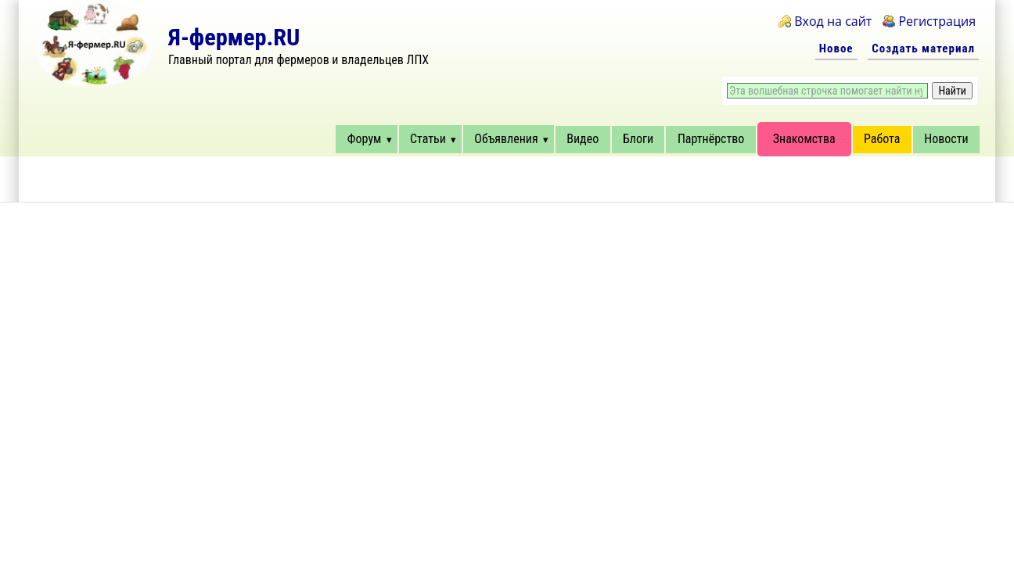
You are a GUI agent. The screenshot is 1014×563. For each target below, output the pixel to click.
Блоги (638, 138)
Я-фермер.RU (234, 37)
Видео (582, 138)
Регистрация (937, 21)
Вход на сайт (833, 21)
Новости (946, 138)
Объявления (506, 138)
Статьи (428, 138)
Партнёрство (711, 138)
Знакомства (804, 138)
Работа (882, 138)
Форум (364, 138)
